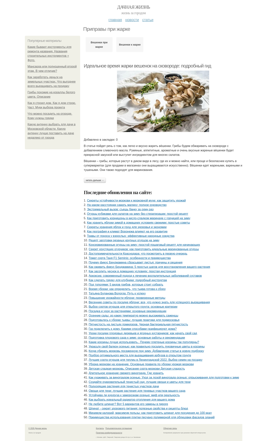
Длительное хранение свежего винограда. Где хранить (126, 373)
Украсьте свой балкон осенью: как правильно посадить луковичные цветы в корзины (147, 346)
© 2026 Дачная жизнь (38, 428)
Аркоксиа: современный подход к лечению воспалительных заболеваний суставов (145, 275)
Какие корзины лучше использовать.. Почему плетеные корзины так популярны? (144, 342)
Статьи (147, 20)
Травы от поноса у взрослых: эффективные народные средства (130, 235)
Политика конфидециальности (109, 433)
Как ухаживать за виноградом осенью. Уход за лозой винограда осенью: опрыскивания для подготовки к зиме (164, 377)
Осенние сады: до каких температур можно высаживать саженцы (133, 315)
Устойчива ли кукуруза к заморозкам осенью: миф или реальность (134, 395)
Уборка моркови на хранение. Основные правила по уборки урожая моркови (141, 364)
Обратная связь (170, 428)
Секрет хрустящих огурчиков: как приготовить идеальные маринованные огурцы (144, 249)
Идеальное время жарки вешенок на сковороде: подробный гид (147, 66)
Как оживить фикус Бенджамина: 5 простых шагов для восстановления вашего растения (149, 266)
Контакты (100, 428)
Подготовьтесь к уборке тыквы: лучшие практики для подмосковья (134, 320)
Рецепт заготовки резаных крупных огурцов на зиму (124, 240)
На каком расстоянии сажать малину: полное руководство (127, 204)
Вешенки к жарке (130, 44)
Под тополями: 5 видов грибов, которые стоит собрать (126, 284)
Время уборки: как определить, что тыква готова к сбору (127, 289)
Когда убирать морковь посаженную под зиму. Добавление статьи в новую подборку (146, 351)
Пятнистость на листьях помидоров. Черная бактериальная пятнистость (138, 324)
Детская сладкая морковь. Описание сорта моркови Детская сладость (137, 368)
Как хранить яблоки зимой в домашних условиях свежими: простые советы (138, 222)
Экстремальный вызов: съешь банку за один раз (120, 209)
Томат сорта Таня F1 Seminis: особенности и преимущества (130, 258)
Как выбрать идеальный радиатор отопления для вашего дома (132, 399)
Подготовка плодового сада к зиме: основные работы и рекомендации (137, 337)
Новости (132, 20)
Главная (115, 20)
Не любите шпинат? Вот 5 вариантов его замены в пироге (128, 404)
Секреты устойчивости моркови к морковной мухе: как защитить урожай (136, 200)
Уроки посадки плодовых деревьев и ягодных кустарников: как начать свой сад (143, 333)
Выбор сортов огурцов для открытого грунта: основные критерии (133, 306)
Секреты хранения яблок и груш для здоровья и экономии (127, 227)
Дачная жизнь (133, 7)
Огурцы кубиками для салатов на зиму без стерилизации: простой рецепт (137, 213)
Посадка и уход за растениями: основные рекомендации (127, 311)
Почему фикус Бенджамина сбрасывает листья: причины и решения (135, 262)
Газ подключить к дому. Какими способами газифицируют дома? (133, 328)
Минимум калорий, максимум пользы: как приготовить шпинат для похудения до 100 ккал (150, 412)
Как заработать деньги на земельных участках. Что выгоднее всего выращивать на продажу (52, 82)
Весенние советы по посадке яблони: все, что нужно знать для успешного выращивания (149, 302)
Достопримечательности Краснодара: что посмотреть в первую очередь (138, 253)
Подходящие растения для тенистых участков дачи (124, 386)
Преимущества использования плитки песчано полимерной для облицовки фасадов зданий (151, 417)
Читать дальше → (95, 180)
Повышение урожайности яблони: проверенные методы (127, 297)
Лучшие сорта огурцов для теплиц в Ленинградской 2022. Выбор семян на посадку (145, 359)
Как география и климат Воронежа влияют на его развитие (127, 231)
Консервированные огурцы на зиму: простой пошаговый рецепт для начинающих (144, 244)
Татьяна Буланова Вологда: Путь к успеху (117, 293)
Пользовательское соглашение (118, 428)
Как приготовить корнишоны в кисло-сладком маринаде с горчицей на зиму (138, 218)
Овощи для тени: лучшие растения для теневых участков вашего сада (137, 390)
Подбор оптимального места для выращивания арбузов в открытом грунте (140, 355)
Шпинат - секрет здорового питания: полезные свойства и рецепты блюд (138, 408)
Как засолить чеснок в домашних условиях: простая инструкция (132, 271)
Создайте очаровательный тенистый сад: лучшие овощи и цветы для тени (140, 381)
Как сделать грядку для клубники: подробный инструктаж (128, 280)
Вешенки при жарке (99, 44)
